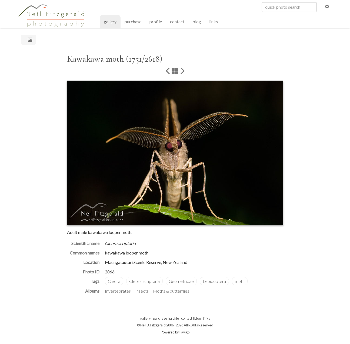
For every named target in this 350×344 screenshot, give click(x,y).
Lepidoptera (214, 281)
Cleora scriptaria (144, 281)
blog (196, 21)
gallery (112, 21)
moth (240, 281)
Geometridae (181, 281)
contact (177, 21)
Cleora (114, 281)
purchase (133, 21)
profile (155, 21)
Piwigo (184, 332)
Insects (142, 290)
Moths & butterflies (171, 290)
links (213, 21)
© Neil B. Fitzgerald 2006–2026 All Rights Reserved (175, 325)
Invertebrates (118, 290)
